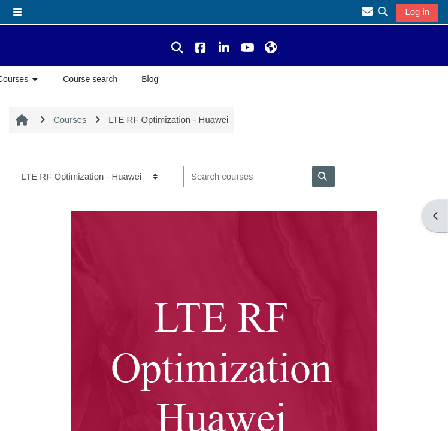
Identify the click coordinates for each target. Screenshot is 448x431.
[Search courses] (248, 176)
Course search (90, 79)
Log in (417, 12)
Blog (149, 79)
